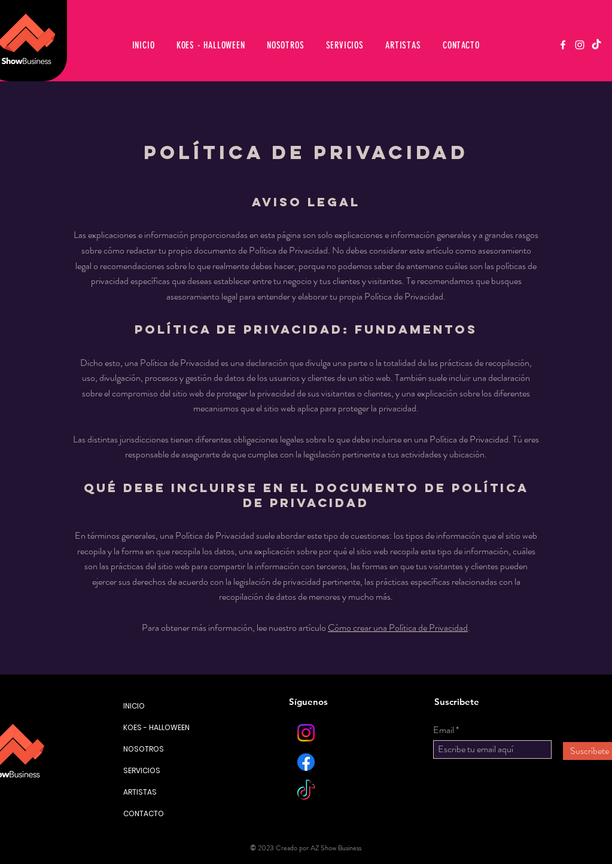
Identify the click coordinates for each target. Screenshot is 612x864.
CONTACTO (143, 813)
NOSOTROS (143, 749)
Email (443, 730)
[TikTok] (596, 45)
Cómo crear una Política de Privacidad (398, 627)
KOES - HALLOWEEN (147, 727)
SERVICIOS (141, 770)
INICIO (134, 706)
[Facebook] (563, 45)
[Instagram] (580, 45)
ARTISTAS (140, 792)
